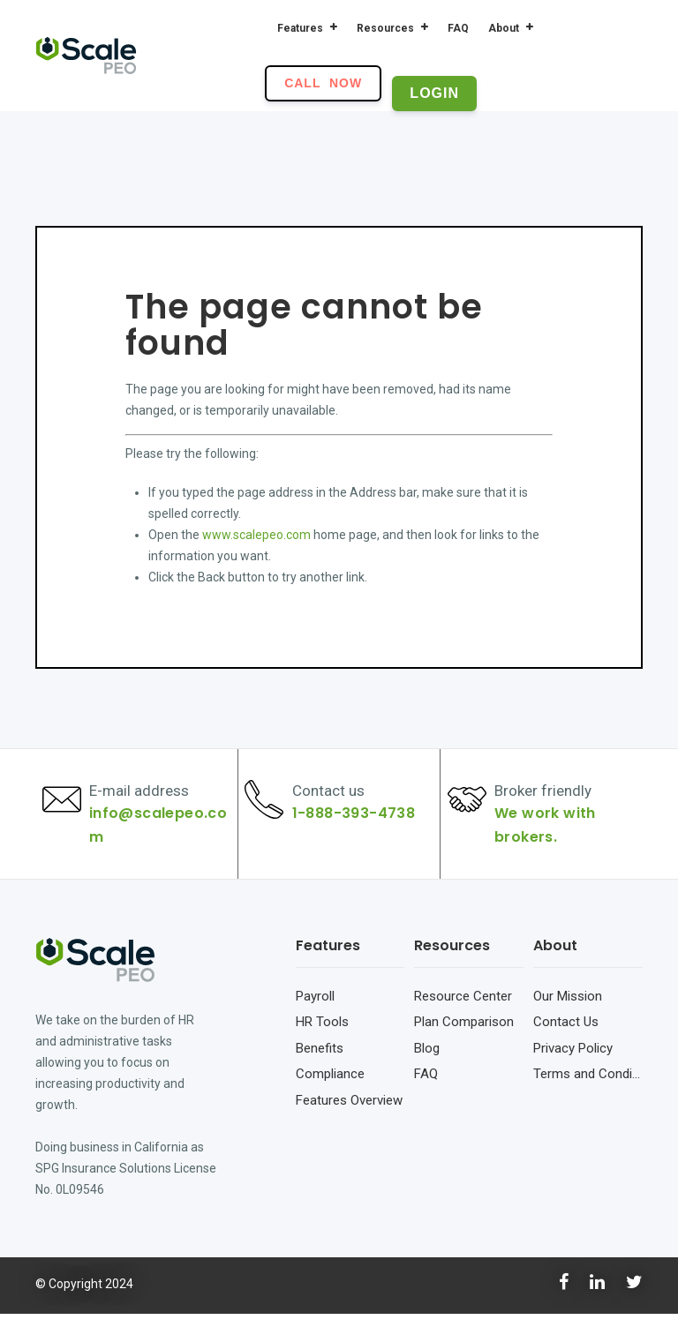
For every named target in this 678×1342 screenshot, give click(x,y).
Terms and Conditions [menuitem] (588, 1102)
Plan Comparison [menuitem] (464, 1050)
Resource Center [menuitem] (463, 1023)
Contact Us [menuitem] (566, 1050)
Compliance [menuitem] (330, 1102)
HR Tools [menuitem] (322, 1050)
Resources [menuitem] (385, 28)
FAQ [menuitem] (458, 28)
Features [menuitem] (300, 28)
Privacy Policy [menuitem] (573, 1075)
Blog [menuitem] (427, 1075)
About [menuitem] (503, 28)
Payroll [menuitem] (315, 1023)
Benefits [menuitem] (319, 1075)
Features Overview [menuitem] (349, 1128)
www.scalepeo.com (256, 535)
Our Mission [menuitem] (567, 1023)
